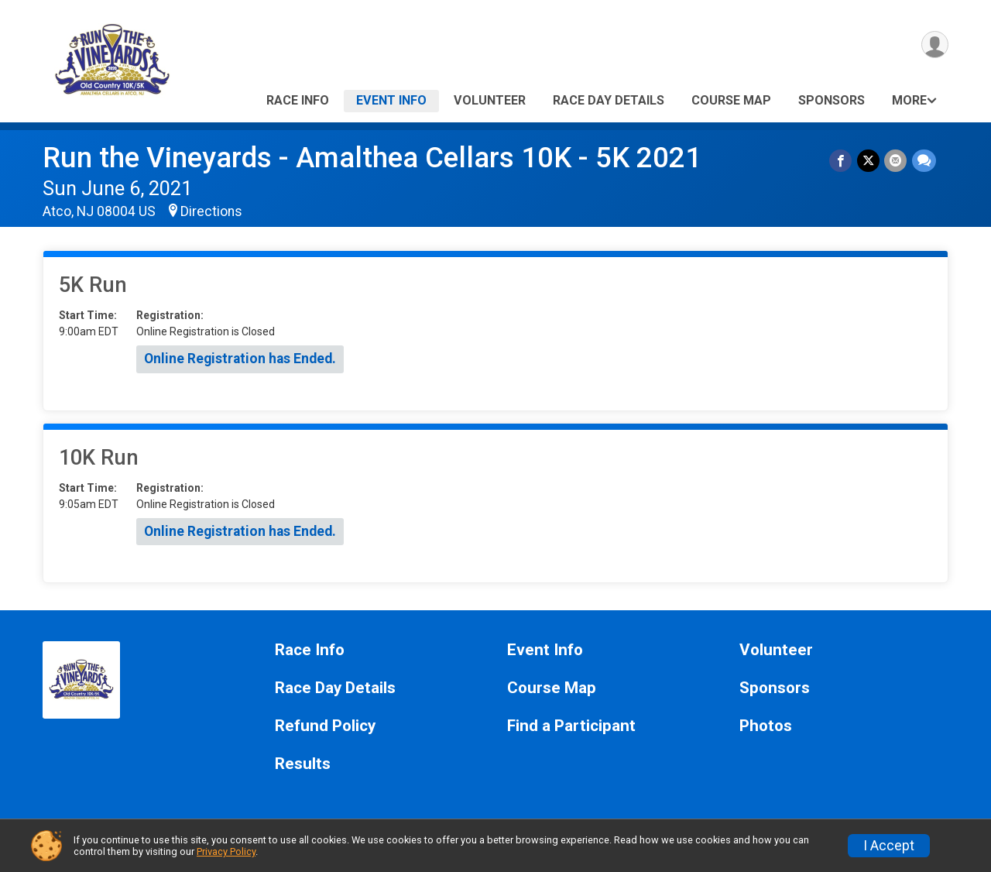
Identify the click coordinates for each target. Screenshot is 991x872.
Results (303, 764)
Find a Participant (571, 726)
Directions (211, 211)
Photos (765, 726)
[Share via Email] (896, 160)
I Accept (888, 845)
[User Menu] (934, 45)
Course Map (731, 100)
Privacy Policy (226, 851)
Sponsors (831, 100)
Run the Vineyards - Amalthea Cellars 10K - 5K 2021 (372, 157)
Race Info (297, 100)
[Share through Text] (924, 160)
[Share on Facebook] (842, 160)
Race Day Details (608, 100)
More (909, 100)
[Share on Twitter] (869, 160)
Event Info (391, 100)
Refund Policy (325, 726)
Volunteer (490, 100)
